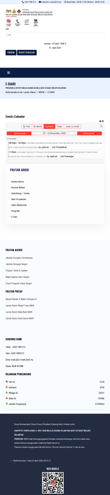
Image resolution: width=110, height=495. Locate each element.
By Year (26, 126)
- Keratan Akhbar (17, 187)
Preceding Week (19, 133)
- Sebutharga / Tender (20, 193)
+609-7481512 (30, 2)
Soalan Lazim (69, 424)
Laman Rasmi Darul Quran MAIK (20, 318)
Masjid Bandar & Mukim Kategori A (21, 299)
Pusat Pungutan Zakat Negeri (19, 283)
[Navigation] (8, 73)
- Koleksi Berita (17, 181)
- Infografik (15, 211)
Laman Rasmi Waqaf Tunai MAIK (20, 305)
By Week (49, 126)
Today (59, 126)
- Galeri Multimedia (18, 205)
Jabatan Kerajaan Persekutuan (19, 258)
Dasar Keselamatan (22, 424)
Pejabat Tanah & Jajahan (17, 270)
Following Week (88, 133)
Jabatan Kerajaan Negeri (17, 264)
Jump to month (72, 126)
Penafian (46, 424)
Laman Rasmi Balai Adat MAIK (19, 312)
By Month (38, 126)
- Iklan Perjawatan (18, 199)
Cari (7, 28)
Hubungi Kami (57, 424)
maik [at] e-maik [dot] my (51, 2)
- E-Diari (13, 216)
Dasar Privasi (36, 424)
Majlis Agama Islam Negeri (17, 277)
